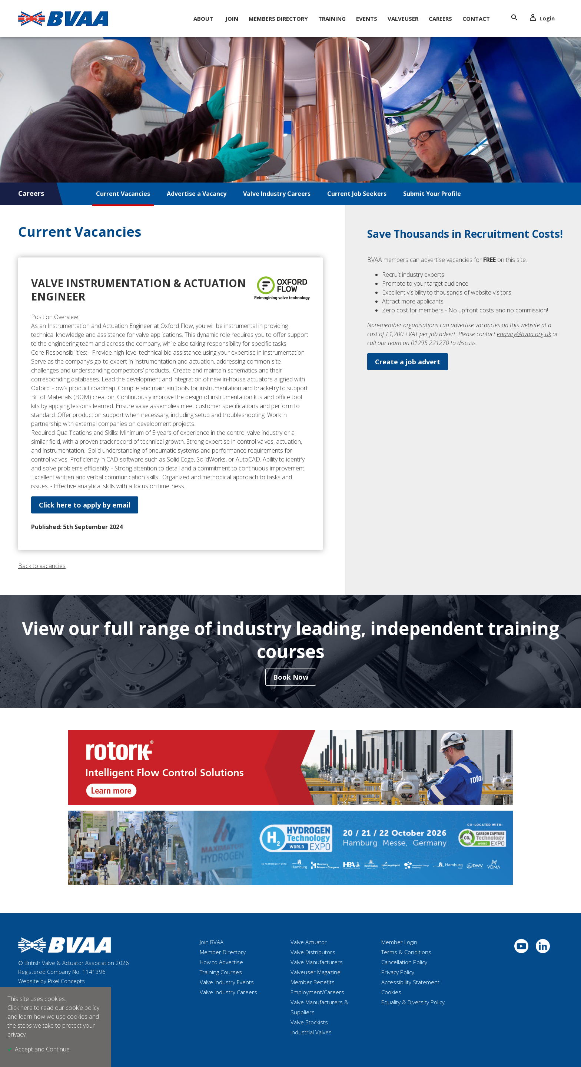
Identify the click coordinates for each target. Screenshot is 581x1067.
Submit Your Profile (432, 194)
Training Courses (221, 972)
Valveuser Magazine (315, 972)
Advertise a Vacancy (196, 194)
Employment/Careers (317, 992)
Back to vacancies (42, 566)
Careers (440, 18)
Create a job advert (407, 361)
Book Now (290, 677)
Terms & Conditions (406, 952)
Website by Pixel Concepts (51, 981)
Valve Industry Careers (277, 194)
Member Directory (223, 952)
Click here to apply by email (84, 504)
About (203, 18)
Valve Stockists (309, 1022)
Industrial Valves (311, 1032)
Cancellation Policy (404, 962)
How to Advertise (221, 962)
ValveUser (403, 18)
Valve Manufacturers (316, 962)
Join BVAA (211, 942)
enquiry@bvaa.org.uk (524, 334)
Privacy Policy (397, 972)
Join (231, 18)
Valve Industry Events (227, 982)
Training (332, 18)
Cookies (391, 992)
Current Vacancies (123, 194)
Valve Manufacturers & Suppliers (319, 1007)
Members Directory (278, 18)
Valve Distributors (312, 952)
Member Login (399, 942)
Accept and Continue (42, 1049)
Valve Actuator (308, 942)
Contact (476, 18)
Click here (20, 1008)
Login (542, 18)
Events (366, 18)
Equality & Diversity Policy (413, 1002)
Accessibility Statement (410, 982)
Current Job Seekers (356, 194)
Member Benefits (312, 982)
